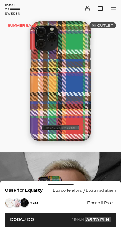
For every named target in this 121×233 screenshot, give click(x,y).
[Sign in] (87, 8)
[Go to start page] (12, 9)
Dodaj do (60, 219)
